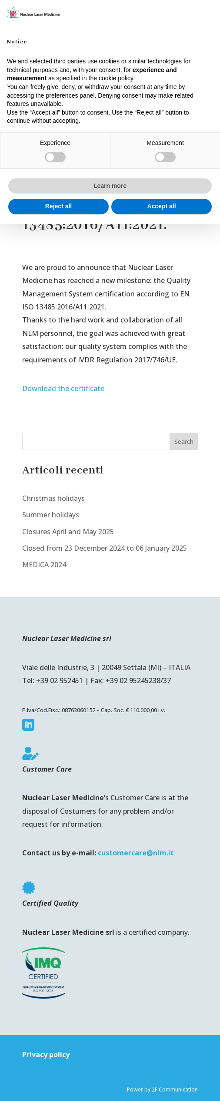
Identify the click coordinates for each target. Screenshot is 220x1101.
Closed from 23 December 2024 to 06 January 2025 (104, 548)
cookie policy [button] (116, 78)
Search (183, 441)
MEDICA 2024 (44, 564)
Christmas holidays (53, 498)
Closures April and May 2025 (68, 531)
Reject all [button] (58, 206)
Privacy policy (46, 1054)
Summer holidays (50, 514)
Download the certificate (63, 388)
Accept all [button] (161, 206)
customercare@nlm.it (136, 853)
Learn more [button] (110, 185)
